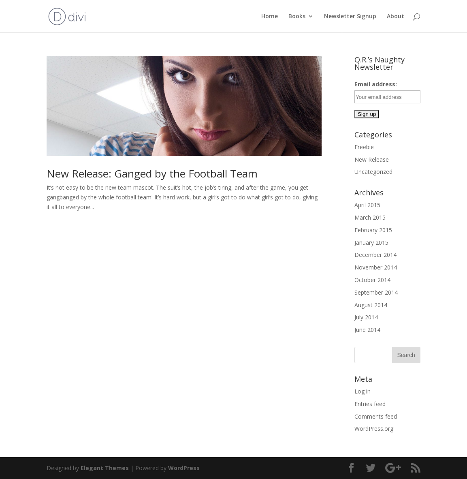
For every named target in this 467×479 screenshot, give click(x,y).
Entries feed (370, 404)
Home (269, 16)
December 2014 (375, 255)
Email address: (375, 84)
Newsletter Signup (350, 16)
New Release (371, 159)
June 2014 (367, 330)
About (395, 16)
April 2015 (367, 205)
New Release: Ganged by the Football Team (152, 173)
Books (296, 16)
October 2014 (372, 280)
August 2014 (370, 305)
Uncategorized (373, 171)
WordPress (184, 468)
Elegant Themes (105, 468)
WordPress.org (373, 428)
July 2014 (366, 317)
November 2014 (375, 267)
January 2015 (371, 242)
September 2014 (376, 292)
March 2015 (370, 217)
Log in (362, 391)
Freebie (364, 147)
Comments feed (375, 416)
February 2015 (373, 230)
